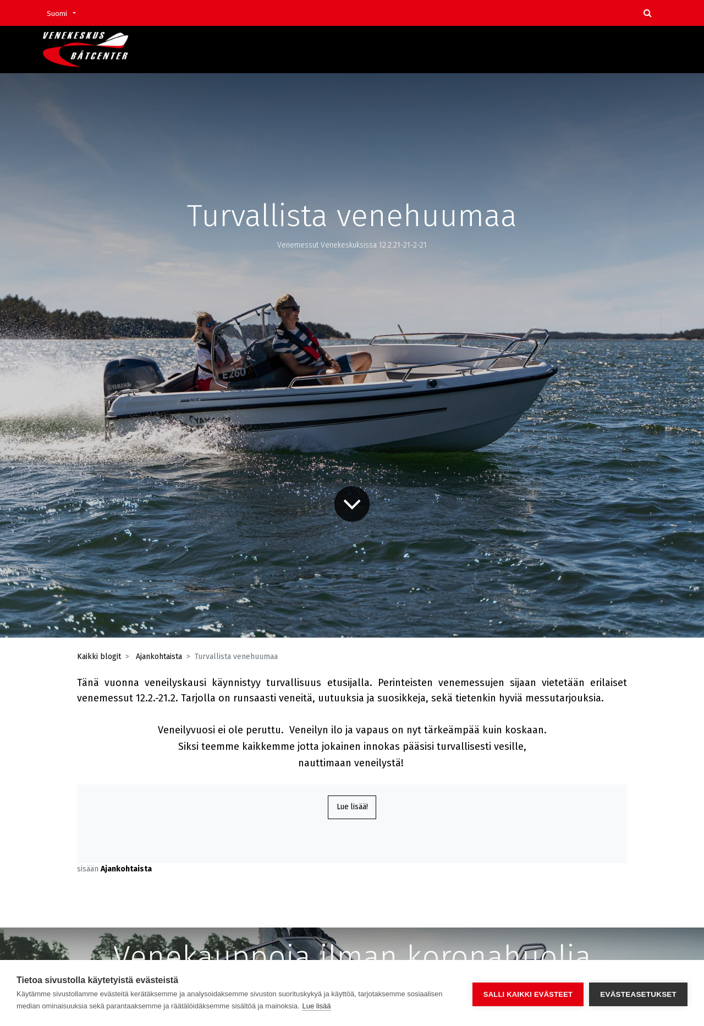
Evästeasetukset (638, 993)
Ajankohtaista (159, 656)
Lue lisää (316, 1006)
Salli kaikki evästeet (528, 993)
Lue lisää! (352, 808)
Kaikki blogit (99, 656)
